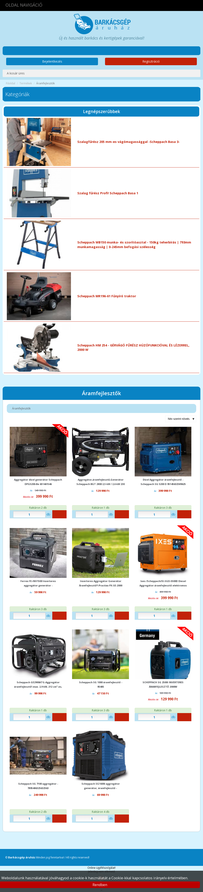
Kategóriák (17, 94)
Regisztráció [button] (151, 61)
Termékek (26, 83)
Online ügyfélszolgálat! (101, 868)
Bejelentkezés (52, 61)
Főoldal (10, 83)
